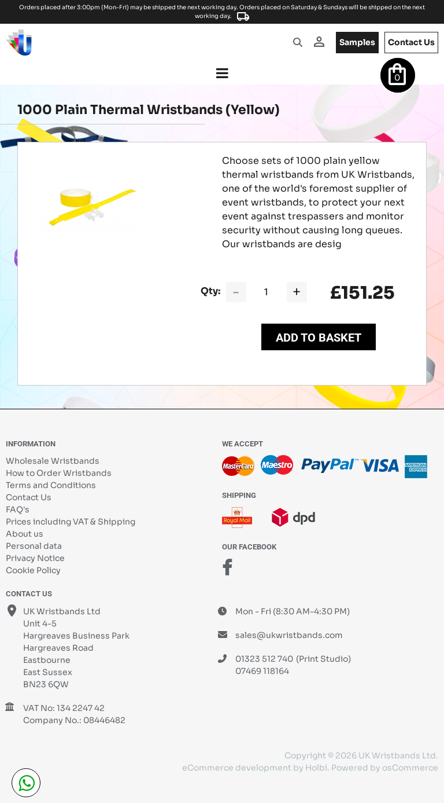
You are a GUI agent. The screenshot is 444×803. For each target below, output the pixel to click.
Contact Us (28, 497)
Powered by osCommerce (384, 767)
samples (357, 42)
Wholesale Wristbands (52, 461)
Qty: (210, 291)
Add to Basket (318, 337)
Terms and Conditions (51, 485)
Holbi (316, 767)
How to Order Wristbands (59, 473)
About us (24, 534)
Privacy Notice (35, 558)
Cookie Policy (33, 570)
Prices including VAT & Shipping (70, 521)
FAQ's (17, 509)
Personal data (34, 546)
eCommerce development (236, 767)
